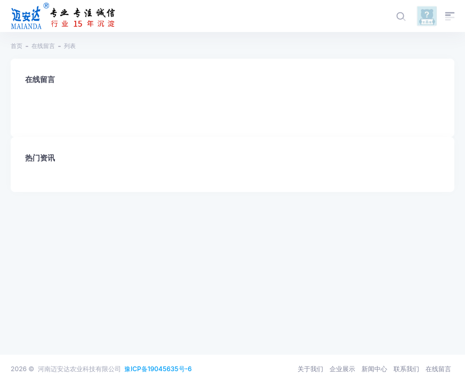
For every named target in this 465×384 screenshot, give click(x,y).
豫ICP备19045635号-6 (158, 369)
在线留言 (43, 46)
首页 (16, 46)
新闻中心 (374, 369)
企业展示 (342, 369)
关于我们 (310, 369)
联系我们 (406, 369)
